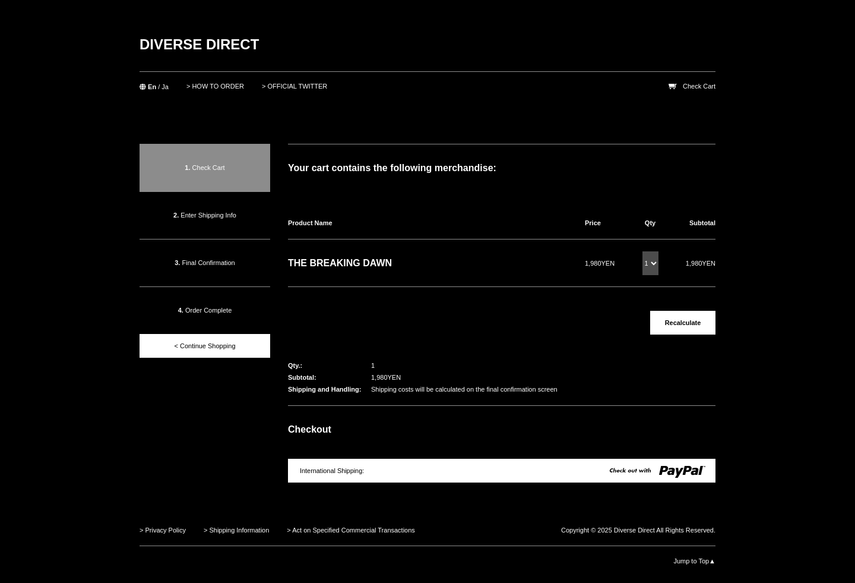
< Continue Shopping (204, 345)
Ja (165, 86)
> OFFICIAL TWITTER (294, 86)
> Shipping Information (236, 530)
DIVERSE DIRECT (199, 44)
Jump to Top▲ (694, 561)
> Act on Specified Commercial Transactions (351, 530)
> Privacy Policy (163, 530)
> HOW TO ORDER (215, 86)
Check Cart (699, 86)
